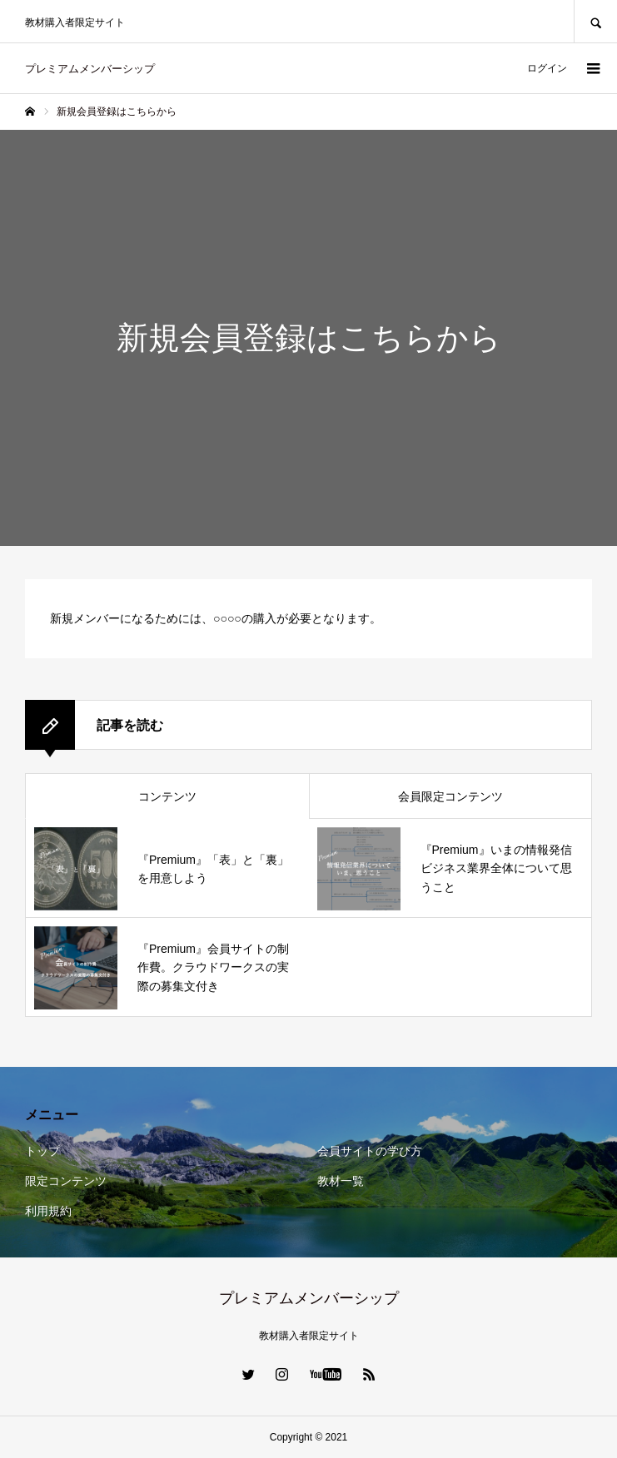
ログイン (547, 68)
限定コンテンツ (66, 1181)
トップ (42, 1151)
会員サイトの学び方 (369, 1151)
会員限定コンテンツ (450, 796)
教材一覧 (340, 1181)
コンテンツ (167, 796)
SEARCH (595, 21)
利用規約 (48, 1210)
